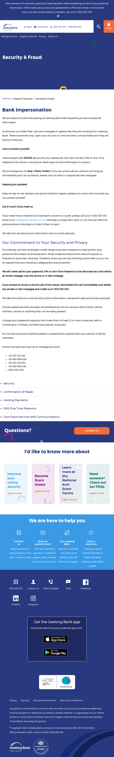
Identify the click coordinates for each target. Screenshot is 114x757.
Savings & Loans (9, 37)
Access (42, 37)
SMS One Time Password (20, 408)
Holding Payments (16, 400)
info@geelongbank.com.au (30, 220)
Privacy (13, 701)
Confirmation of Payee (18, 392)
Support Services (28, 37)
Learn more (14, 493)
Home (6, 98)
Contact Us (92, 430)
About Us (53, 37)
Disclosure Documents (44, 701)
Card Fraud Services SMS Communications (32, 417)
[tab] (57, 383)
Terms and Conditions (71, 701)
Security (9, 383)
